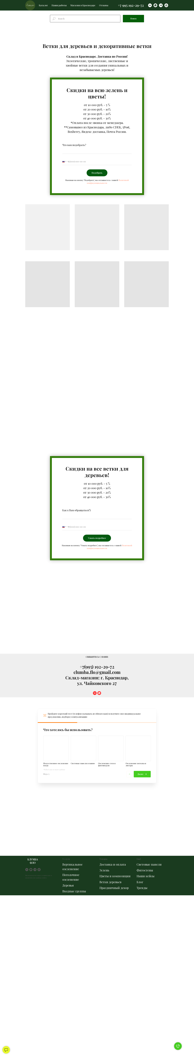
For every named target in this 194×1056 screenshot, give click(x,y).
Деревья (68, 885)
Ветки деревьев (110, 882)
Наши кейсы (145, 876)
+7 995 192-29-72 (131, 5)
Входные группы (74, 891)
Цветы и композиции (115, 876)
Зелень (104, 870)
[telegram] (161, 5)
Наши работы (59, 5)
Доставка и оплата (112, 864)
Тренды (142, 888)
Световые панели (149, 864)
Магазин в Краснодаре (82, 5)
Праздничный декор (114, 888)
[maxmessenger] (166, 5)
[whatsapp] (155, 5)
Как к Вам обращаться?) (76, 510)
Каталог (43, 5)
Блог (140, 882)
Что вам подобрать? (74, 145)
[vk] (150, 5)
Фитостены (145, 870)
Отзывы (103, 5)
